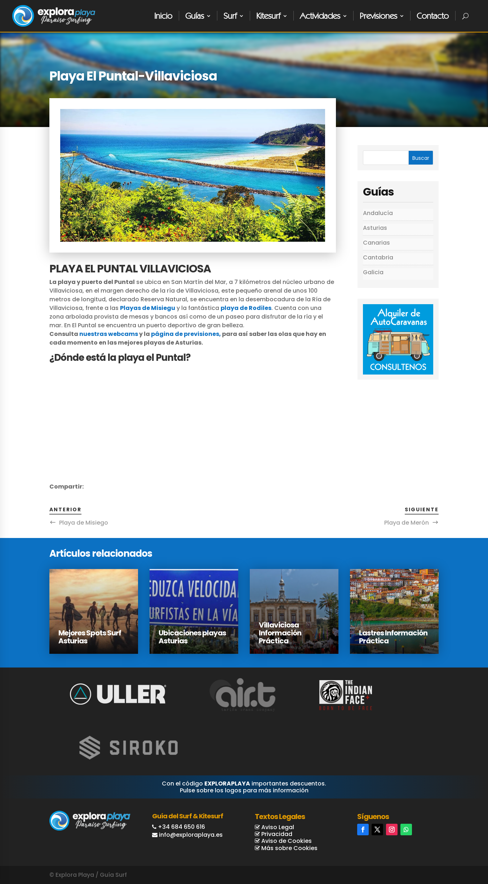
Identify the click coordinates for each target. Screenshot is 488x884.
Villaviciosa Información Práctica (280, 633)
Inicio (163, 15)
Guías (194, 15)
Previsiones (378, 15)
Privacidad (276, 834)
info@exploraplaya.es (191, 835)
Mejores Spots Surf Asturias (89, 637)
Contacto (433, 15)
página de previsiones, (186, 334)
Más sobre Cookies (289, 848)
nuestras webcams (108, 334)
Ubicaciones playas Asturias (192, 637)
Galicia (373, 272)
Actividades (320, 15)
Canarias (376, 242)
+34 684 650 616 (181, 827)
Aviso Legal (277, 827)
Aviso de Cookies (286, 841)
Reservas (454, 850)
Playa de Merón (406, 522)
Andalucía (378, 213)
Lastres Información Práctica (393, 637)
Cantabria (378, 257)
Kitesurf (268, 15)
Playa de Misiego (83, 522)
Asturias (375, 228)
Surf (230, 15)
